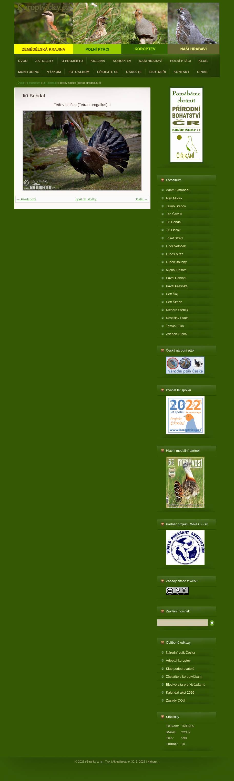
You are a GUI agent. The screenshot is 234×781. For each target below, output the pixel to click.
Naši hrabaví (150, 61)
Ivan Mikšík (174, 198)
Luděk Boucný (176, 262)
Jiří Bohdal (49, 82)
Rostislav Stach (177, 318)
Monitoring (28, 72)
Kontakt (181, 72)
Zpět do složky (86, 199)
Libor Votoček (176, 246)
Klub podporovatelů (180, 669)
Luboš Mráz (174, 254)
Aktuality (44, 61)
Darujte (133, 72)
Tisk (107, 761)
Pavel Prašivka (177, 286)
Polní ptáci (180, 61)
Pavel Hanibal (176, 278)
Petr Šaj (172, 294)
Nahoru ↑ (153, 761)
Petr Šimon (174, 302)
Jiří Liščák (173, 230)
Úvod (23, 61)
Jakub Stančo (176, 206)
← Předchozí (26, 199)
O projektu (72, 61)
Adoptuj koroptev (178, 660)
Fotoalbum (78, 72)
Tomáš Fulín (175, 326)
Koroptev (122, 61)
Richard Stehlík (177, 310)
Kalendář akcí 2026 (180, 692)
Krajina (97, 61)
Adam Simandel (177, 190)
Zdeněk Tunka (176, 334)
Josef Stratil (174, 238)
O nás (202, 72)
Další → (142, 199)
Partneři (157, 72)
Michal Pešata (176, 270)
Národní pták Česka (180, 652)
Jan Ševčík (174, 214)
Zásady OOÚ (175, 700)
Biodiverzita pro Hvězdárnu (186, 684)
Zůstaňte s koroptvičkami (184, 677)
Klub (203, 61)
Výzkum (54, 72)
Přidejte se (107, 72)
